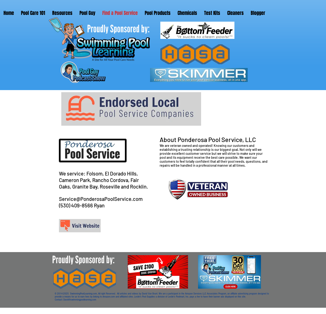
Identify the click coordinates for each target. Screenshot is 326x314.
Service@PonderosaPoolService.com (101, 199)
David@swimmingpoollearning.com (79, 299)
